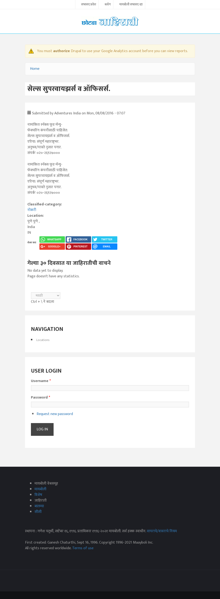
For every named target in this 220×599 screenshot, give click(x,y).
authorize (61, 51)
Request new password (55, 414)
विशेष (38, 495)
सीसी (38, 512)
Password (40, 397)
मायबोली (40, 489)
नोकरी (31, 210)
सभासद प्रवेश (88, 4)
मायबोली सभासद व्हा (131, 4)
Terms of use (82, 548)
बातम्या (39, 506)
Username (41, 381)
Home (34, 69)
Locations (43, 339)
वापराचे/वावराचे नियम (162, 531)
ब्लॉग (108, 4)
